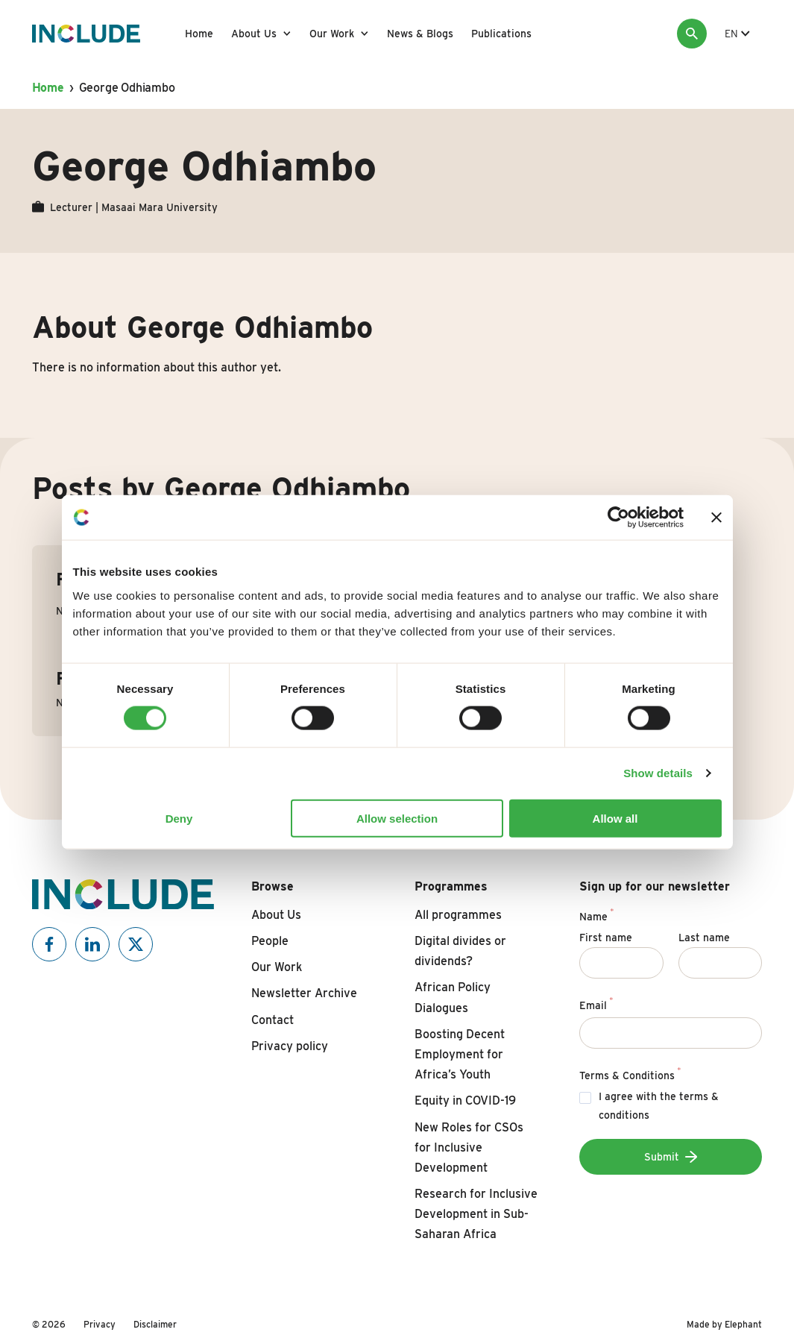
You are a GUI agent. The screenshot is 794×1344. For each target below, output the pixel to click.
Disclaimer (155, 1324)
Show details (658, 773)
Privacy (100, 1324)
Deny (179, 817)
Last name (704, 937)
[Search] (692, 33)
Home (199, 34)
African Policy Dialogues (453, 997)
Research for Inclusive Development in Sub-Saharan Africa (476, 1214)
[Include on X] (136, 944)
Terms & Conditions (630, 1073)
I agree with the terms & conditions (659, 1105)
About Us (254, 34)
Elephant (743, 1324)
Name (596, 914)
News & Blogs (420, 34)
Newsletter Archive (304, 993)
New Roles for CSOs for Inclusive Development (469, 1147)
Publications (501, 34)
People (270, 941)
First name (605, 937)
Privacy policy (289, 1046)
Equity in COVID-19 (465, 1100)
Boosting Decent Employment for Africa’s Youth (460, 1054)
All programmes (458, 915)
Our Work (331, 34)
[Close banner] (716, 517)
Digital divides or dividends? (460, 951)
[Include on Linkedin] (92, 944)
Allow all (615, 817)
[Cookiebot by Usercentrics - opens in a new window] (618, 517)
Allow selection (397, 817)
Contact (272, 1020)
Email (596, 1003)
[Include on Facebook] (49, 944)
